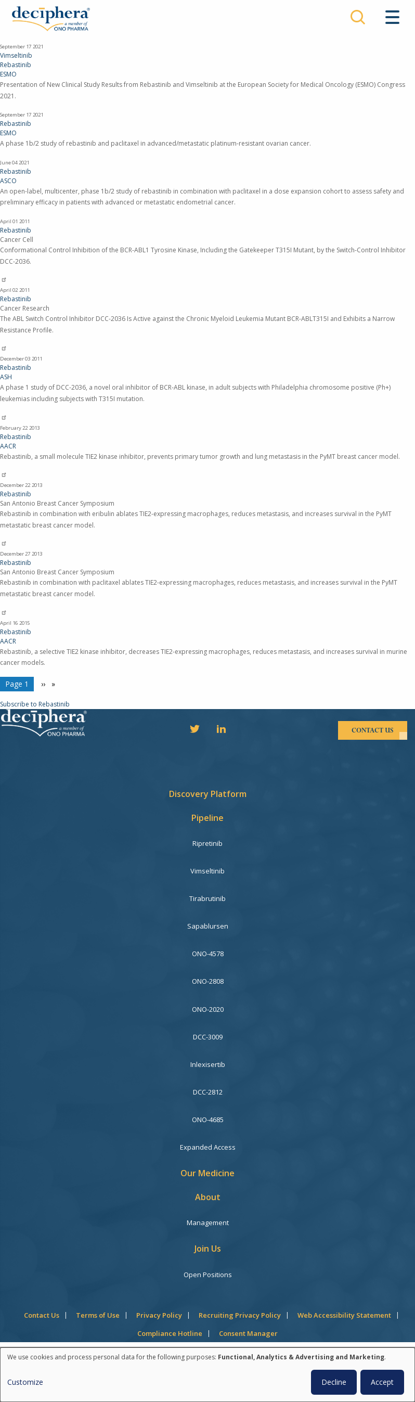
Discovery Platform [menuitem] (208, 794)
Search (358, 17)
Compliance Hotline (169, 1333)
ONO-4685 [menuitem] (208, 1119)
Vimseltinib (16, 55)
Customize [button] (25, 1382)
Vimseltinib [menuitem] (207, 871)
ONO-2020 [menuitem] (208, 1009)
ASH (6, 376)
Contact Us (41, 1315)
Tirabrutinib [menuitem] (207, 898)
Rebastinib (15, 64)
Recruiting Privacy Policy (240, 1315)
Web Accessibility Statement (344, 1315)
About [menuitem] (208, 1197)
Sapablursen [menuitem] (207, 926)
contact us (373, 730)
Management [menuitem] (208, 1222)
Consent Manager (248, 1333)
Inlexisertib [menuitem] (207, 1064)
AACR (8, 446)
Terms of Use (98, 1315)
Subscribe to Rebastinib (35, 704)
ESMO (8, 74)
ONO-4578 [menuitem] (208, 953)
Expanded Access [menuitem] (208, 1147)
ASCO (8, 180)
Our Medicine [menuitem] (207, 1173)
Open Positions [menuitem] (208, 1274)
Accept (382, 1382)
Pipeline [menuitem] (207, 818)
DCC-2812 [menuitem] (208, 1092)
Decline (333, 1382)
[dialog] (207, 1374)
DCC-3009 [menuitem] (208, 1036)
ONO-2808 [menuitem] (208, 981)
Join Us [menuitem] (207, 1248)
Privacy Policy (159, 1315)
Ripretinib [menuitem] (207, 843)
